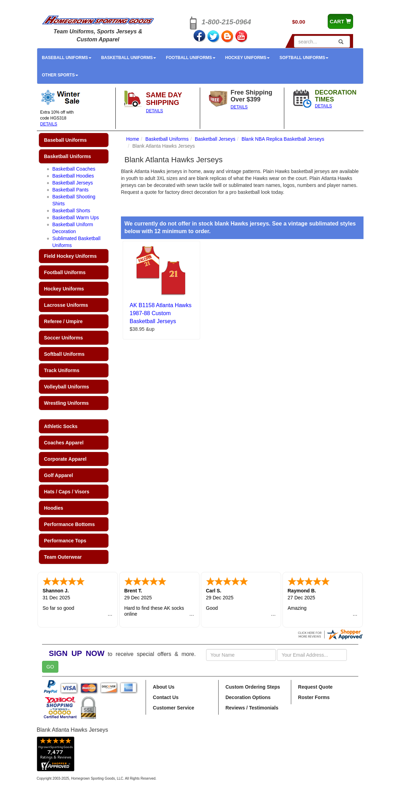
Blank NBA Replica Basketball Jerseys (283, 139)
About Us (163, 687)
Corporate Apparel (65, 459)
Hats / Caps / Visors (66, 491)
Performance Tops (65, 540)
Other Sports (60, 75)
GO (50, 667)
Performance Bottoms (69, 524)
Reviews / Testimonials (252, 708)
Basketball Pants (70, 189)
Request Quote (315, 687)
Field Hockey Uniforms (70, 256)
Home (132, 139)
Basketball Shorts (71, 210)
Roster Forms (314, 697)
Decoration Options (248, 697)
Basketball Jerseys (72, 183)
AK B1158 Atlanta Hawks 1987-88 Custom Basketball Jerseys (160, 313)
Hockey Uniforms (247, 57)
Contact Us (166, 697)
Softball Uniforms (303, 57)
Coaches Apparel (64, 442)
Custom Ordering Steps (253, 687)
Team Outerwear (63, 557)
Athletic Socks (60, 426)
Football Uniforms (190, 57)
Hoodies (53, 508)
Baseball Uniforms (66, 57)
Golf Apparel (58, 475)
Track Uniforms (62, 370)
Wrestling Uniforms (66, 403)
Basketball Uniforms (128, 57)
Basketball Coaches (74, 169)
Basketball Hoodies (73, 176)
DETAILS (48, 124)
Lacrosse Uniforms (66, 305)
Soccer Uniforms (63, 337)
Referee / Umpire (63, 321)
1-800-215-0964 (226, 22)
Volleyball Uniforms (66, 386)
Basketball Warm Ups (75, 217)
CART (340, 21)
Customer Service (173, 708)
